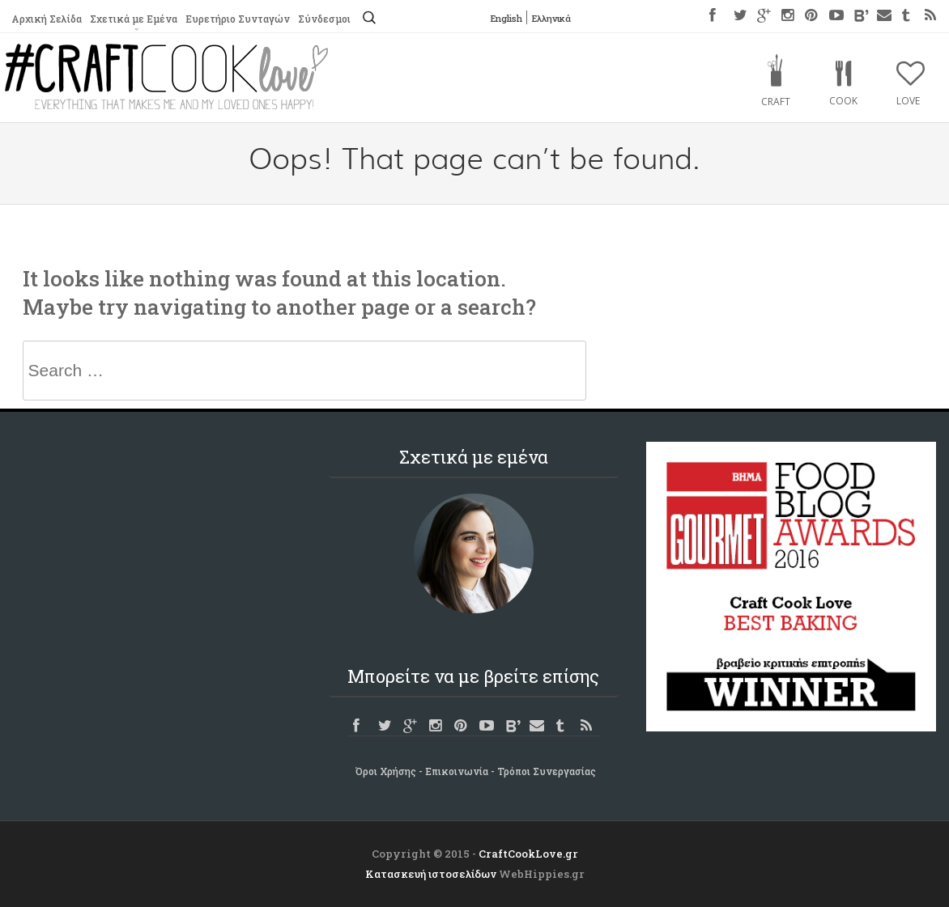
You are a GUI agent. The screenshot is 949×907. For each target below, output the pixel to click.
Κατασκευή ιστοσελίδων (430, 874)
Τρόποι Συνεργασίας (546, 771)
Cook (843, 101)
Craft (775, 101)
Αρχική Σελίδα (46, 18)
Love (908, 101)
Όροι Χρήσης (385, 771)
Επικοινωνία (456, 771)
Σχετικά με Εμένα (133, 18)
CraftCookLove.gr (528, 853)
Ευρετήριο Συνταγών (237, 18)
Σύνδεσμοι (324, 18)
